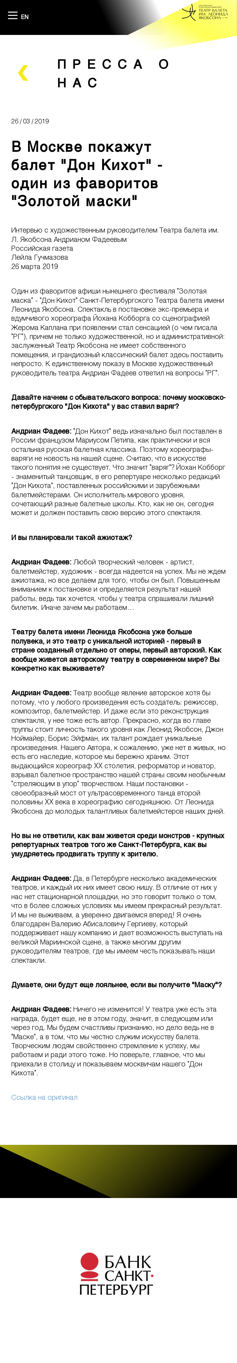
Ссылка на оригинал (44, 1097)
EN (24, 17)
